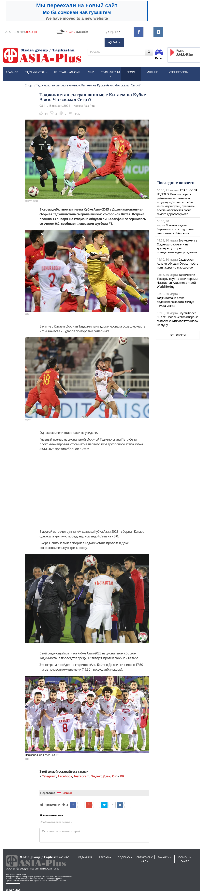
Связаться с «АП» (145, 859)
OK (114, 776)
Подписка (125, 857)
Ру (106, 32)
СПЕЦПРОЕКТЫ (179, 72)
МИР (91, 72)
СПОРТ (130, 72)
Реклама (105, 857)
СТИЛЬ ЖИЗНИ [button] (110, 73)
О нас (65, 857)
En (116, 32)
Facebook (65, 776)
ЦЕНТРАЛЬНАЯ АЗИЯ (67, 72)
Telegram (49, 776)
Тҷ (111, 32)
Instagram (82, 776)
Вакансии (164, 857)
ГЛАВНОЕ (12, 72)
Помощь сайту (184, 859)
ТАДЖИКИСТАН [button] (36, 72)
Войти (114, 42)
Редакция (85, 857)
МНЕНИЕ (152, 72)
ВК (122, 776)
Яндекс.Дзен (101, 776)
